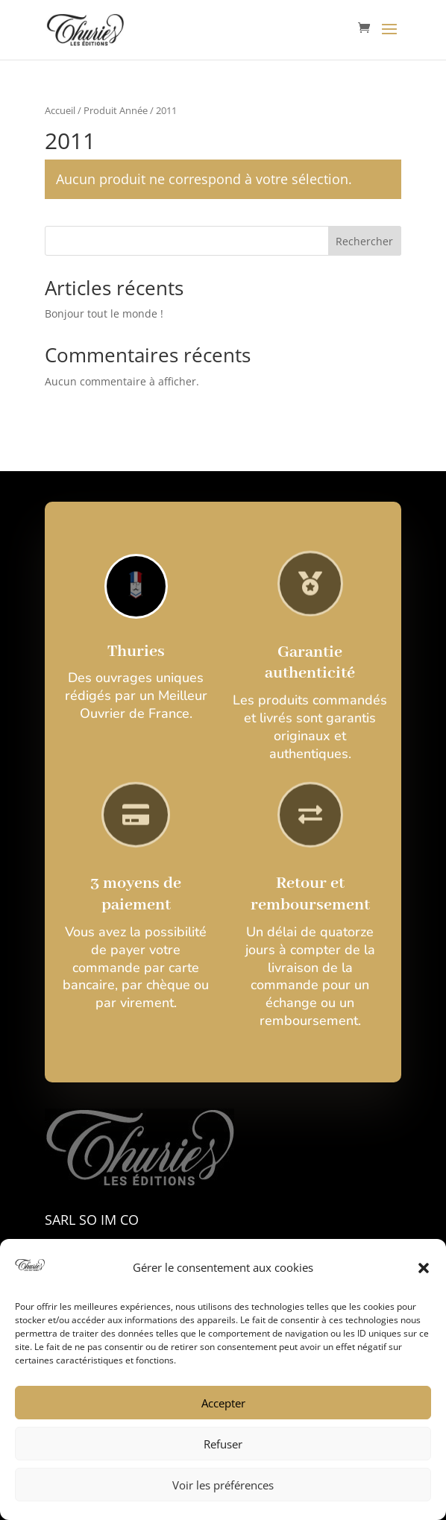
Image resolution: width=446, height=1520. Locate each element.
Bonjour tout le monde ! (104, 313)
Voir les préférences (223, 1485)
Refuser (223, 1444)
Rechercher (364, 241)
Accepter (223, 1403)
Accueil (60, 110)
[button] (423, 1268)
